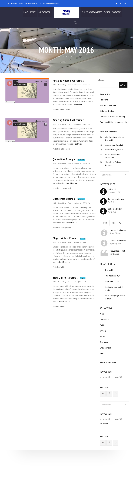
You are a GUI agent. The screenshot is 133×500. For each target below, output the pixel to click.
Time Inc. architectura (108, 105)
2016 (67, 56)
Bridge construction (107, 111)
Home (26, 12)
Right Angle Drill (117, 145)
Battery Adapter (117, 149)
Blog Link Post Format (65, 238)
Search (102, 80)
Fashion (76, 85)
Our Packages (44, 12)
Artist (102, 314)
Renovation (104, 342)
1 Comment (82, 242)
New (113, 223)
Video (79, 85)
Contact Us (116, 12)
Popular (104, 223)
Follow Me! (104, 423)
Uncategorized (77, 163)
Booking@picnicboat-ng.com (51, 3)
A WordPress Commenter (113, 137)
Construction (104, 319)
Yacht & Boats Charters (92, 12)
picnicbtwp (63, 85)
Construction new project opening (112, 116)
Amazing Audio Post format (68, 80)
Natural (102, 336)
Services (33, 12)
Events (107, 12)
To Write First (86, 85)
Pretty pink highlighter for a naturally (113, 122)
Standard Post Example (118, 230)
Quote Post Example (64, 159)
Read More (79, 104)
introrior (103, 331)
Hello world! (104, 100)
